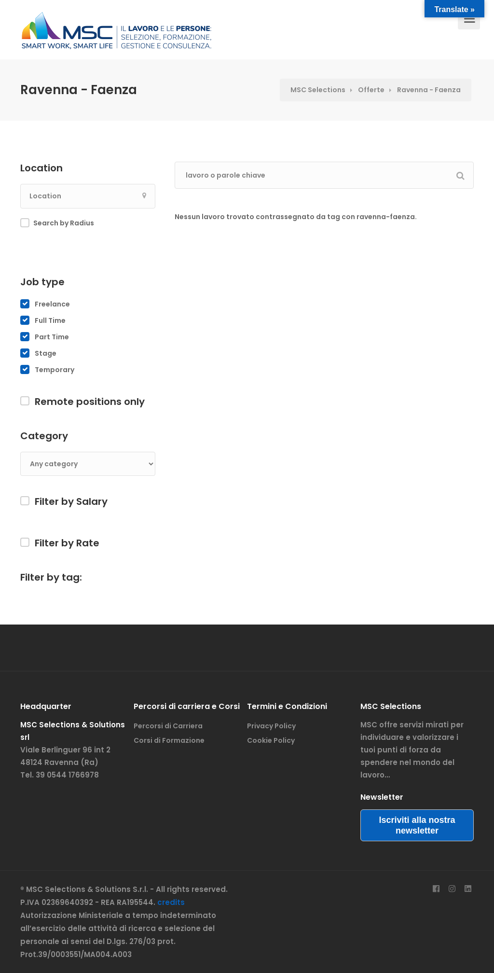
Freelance (52, 304)
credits (171, 902)
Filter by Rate (67, 543)
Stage (45, 353)
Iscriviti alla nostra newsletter (417, 825)
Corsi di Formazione (169, 740)
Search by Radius (63, 223)
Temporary (54, 369)
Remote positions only (90, 401)
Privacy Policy (271, 726)
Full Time (50, 320)
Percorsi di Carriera (168, 726)
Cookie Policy (271, 740)
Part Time (52, 337)
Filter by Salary (71, 501)
